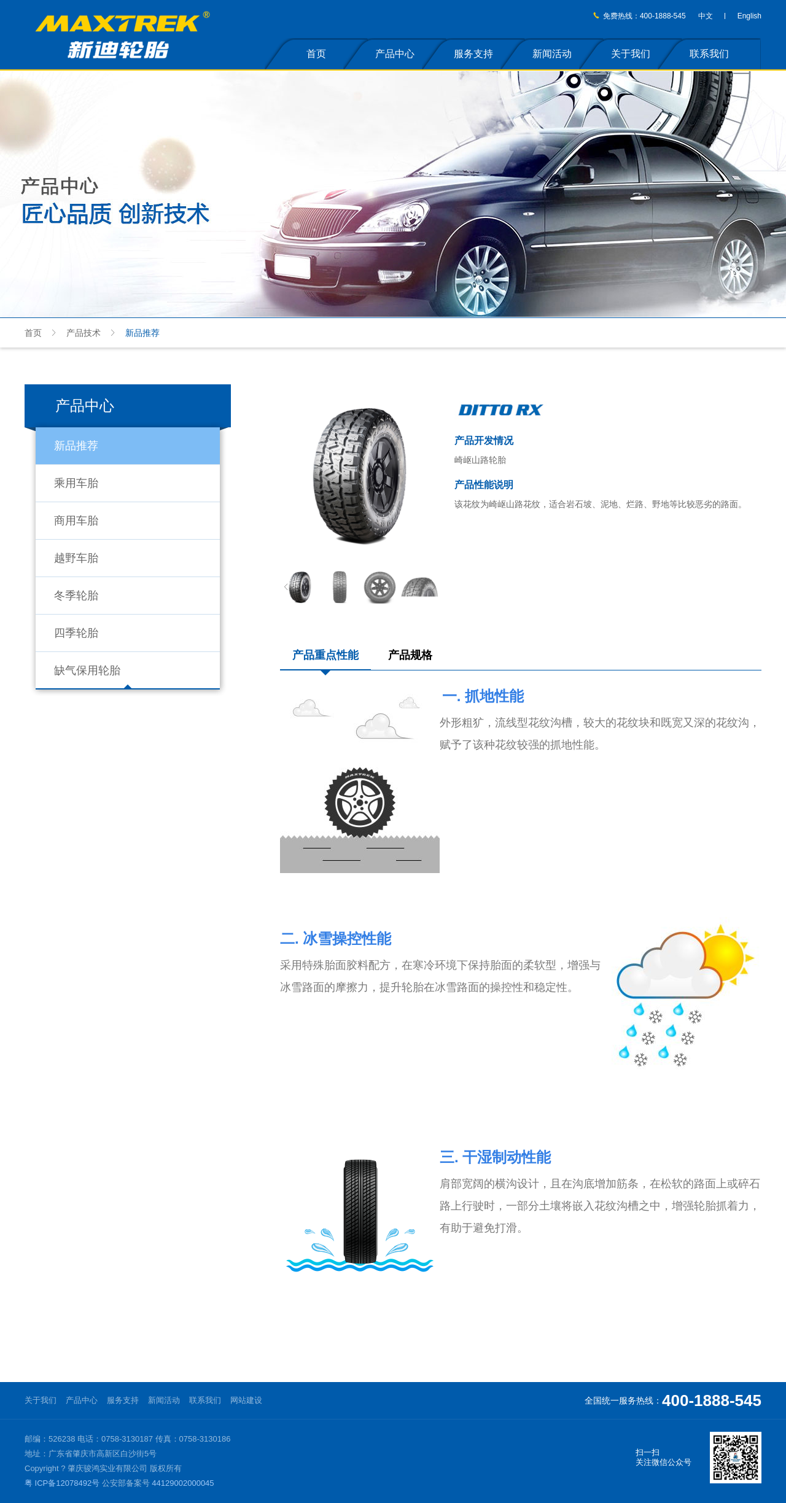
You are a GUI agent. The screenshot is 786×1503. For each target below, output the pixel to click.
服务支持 (473, 54)
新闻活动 (552, 54)
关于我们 (630, 54)
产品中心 (394, 54)
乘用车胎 (76, 483)
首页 (316, 54)
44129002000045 (183, 1483)
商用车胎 (76, 521)
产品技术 (83, 333)
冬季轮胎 (76, 595)
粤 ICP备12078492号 (62, 1483)
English (749, 16)
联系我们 (709, 54)
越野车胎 (76, 558)
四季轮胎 (76, 633)
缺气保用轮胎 (87, 670)
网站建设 (246, 1400)
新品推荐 (76, 446)
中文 (705, 16)
